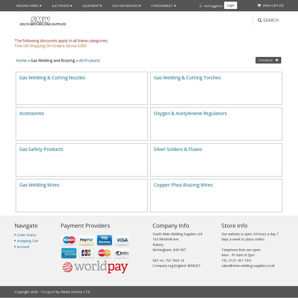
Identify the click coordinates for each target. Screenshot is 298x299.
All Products (89, 60)
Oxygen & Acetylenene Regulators (190, 113)
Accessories (31, 113)
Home (21, 60)
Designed (48, 292)
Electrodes (61, 6)
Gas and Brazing (125, 6)
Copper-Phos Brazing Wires (183, 185)
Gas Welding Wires (39, 185)
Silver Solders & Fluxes (178, 149)
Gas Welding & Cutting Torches (187, 77)
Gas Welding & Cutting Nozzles (52, 77)
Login (230, 5)
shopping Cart (27, 241)
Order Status (26, 235)
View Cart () (270, 5)
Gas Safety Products (41, 149)
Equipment (91, 6)
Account (23, 246)
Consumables (162, 6)
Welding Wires (27, 6)
